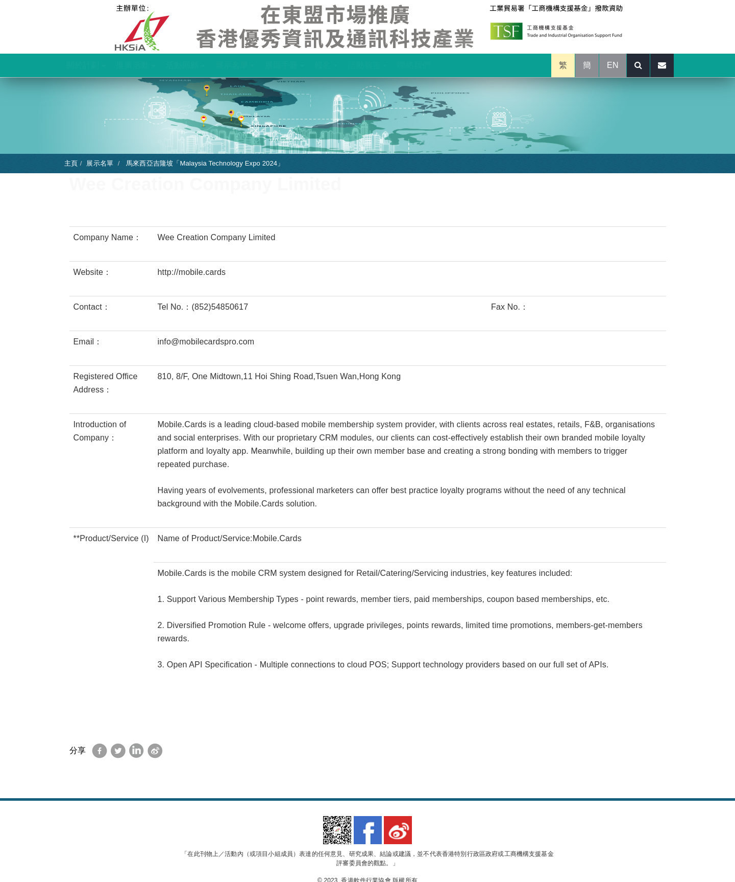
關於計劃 (86, 65)
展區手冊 (284, 65)
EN (613, 65)
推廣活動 (135, 65)
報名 (325, 65)
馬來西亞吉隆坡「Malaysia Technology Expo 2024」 (204, 163)
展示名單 (235, 65)
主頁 (71, 163)
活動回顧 (185, 65)
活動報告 (367, 65)
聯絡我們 (413, 65)
